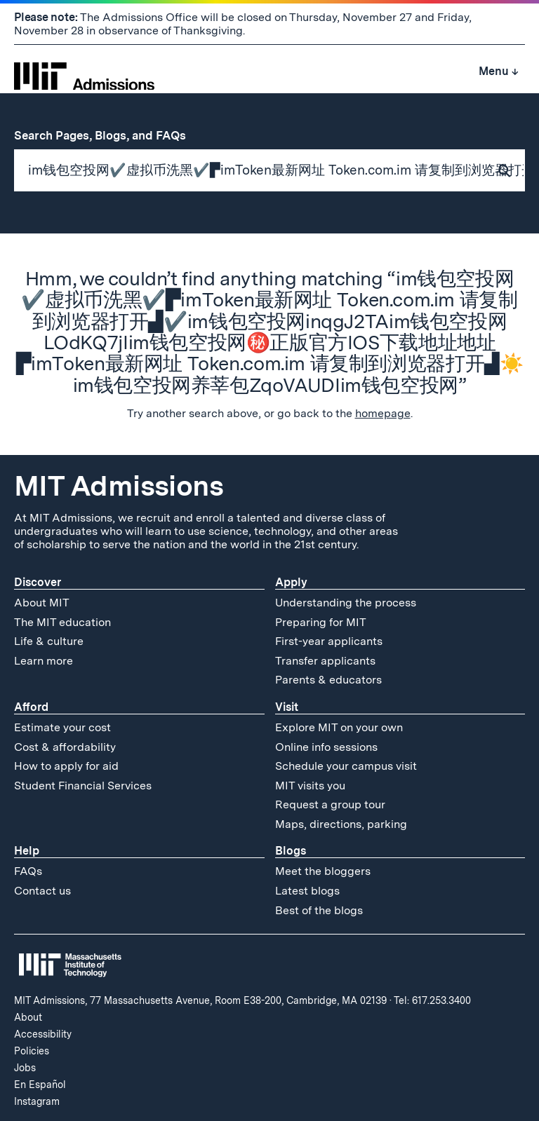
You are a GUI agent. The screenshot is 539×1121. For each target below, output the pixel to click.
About (28, 1017)
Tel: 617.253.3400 (432, 1000)
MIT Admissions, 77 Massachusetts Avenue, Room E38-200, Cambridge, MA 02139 (200, 1000)
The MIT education (62, 622)
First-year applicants (328, 641)
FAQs (28, 871)
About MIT (41, 602)
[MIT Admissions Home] (84, 71)
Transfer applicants (325, 660)
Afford (31, 707)
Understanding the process (345, 602)
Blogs (290, 850)
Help (26, 850)
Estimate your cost (62, 727)
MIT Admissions (118, 486)
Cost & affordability (65, 747)
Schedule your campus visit (346, 766)
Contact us (42, 890)
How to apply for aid (66, 766)
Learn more (43, 660)
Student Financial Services (83, 785)
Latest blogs (307, 890)
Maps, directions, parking (341, 824)
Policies (31, 1051)
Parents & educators (328, 679)
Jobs (25, 1067)
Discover (37, 582)
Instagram (37, 1101)
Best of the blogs (319, 910)
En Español (40, 1084)
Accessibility (43, 1034)
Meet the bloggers (323, 871)
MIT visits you (310, 785)
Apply (291, 582)
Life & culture (49, 641)
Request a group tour (330, 804)
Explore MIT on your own (339, 727)
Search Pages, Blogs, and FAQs (107, 135)
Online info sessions (326, 747)
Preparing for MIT (320, 622)
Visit (286, 707)
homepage (383, 413)
